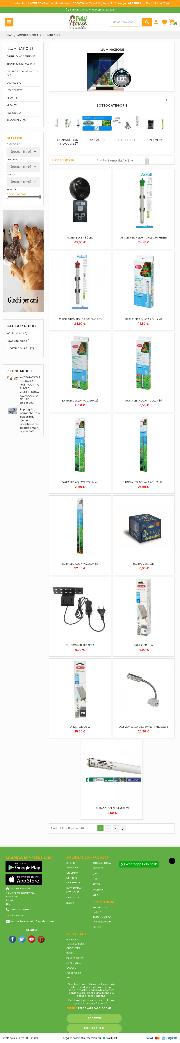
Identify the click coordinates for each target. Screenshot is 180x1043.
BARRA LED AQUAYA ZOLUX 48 (80, 482)
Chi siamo (72, 872)
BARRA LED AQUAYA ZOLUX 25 (80, 400)
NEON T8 (12, 105)
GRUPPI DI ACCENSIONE (21, 56)
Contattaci (73, 897)
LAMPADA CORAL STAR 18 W (112, 808)
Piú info (72, 1008)
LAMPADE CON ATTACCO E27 (22, 73)
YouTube (32, 939)
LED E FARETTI (15, 90)
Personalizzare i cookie (94, 1008)
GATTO (96, 879)
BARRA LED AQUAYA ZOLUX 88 (80, 564)
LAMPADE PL (14, 83)
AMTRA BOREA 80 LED (80, 237)
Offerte (97, 927)
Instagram (51, 939)
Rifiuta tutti (94, 1028)
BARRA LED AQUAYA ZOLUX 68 (143, 482)
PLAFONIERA (14, 113)
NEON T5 (12, 98)
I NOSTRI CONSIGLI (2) (20, 348)
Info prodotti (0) (17, 333)
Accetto (94, 1018)
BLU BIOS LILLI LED (143, 564)
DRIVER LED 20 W (80, 727)
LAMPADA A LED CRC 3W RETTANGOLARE (144, 727)
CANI (95, 873)
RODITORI (98, 889)
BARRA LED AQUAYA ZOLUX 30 (143, 400)
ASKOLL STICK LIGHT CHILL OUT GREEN (143, 237)
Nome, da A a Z (121, 160)
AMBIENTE (98, 868)
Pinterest (41, 939)
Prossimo (123, 829)
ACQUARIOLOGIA (102, 863)
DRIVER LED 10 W (144, 645)
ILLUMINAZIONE (20, 48)
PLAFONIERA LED (16, 120)
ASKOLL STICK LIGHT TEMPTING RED (80, 319)
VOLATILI (97, 895)
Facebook (13, 939)
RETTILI (96, 884)
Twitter (22, 939)
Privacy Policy (74, 958)
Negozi (70, 902)
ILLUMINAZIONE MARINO (21, 64)
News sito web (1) (18, 341)
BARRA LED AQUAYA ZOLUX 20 (143, 319)
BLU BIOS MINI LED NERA (80, 645)
